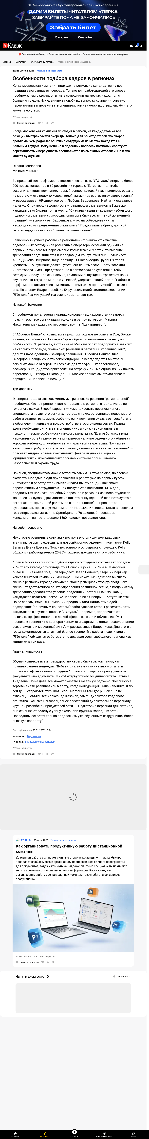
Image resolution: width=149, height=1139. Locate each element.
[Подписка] (45, 1135)
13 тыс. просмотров (26, 956)
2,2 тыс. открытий (22, 117)
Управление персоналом (49, 71)
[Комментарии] (24, 123)
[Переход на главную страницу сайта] (12, 46)
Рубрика (18, 741)
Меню (133, 1135)
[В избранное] (47, 123)
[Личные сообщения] (131, 46)
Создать (74, 1133)
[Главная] (15, 1135)
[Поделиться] (52, 123)
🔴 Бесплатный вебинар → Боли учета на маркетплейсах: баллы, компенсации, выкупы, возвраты (73, 54)
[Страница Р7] (20, 840)
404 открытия (47, 956)
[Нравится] (40, 123)
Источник (19, 736)
